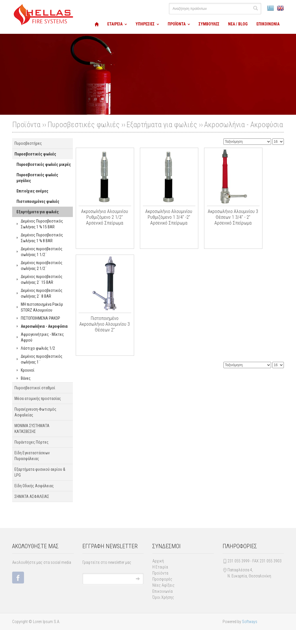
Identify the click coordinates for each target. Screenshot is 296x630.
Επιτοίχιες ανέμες (32, 191)
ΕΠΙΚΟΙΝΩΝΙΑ (268, 24)
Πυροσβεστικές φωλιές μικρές (43, 164)
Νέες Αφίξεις (163, 585)
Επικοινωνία (162, 591)
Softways (249, 621)
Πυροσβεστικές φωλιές (83, 124)
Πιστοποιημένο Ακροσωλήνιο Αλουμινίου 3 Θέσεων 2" (104, 324)
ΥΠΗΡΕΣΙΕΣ (145, 24)
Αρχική (158, 561)
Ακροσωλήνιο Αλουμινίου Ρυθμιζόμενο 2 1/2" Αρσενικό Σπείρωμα (104, 217)
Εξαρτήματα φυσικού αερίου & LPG (39, 472)
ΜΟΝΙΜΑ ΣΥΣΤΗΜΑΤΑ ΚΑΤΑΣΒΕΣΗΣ (31, 428)
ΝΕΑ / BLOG (238, 24)
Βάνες (26, 378)
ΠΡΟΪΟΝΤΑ (177, 24)
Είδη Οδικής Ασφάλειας (34, 485)
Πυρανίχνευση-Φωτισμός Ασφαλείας (35, 412)
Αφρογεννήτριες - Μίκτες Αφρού (42, 337)
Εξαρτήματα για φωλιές (162, 124)
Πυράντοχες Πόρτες (31, 442)
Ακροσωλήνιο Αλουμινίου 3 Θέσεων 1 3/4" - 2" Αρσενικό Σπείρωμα (233, 217)
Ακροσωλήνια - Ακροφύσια (243, 124)
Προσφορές (162, 579)
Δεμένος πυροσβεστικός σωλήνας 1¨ (41, 359)
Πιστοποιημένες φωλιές (37, 201)
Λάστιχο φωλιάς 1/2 (38, 348)
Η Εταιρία (160, 567)
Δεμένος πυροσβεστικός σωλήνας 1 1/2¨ (41, 252)
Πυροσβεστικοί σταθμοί (34, 388)
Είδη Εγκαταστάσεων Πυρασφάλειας (32, 456)
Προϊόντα (160, 573)
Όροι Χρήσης (163, 597)
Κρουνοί (27, 370)
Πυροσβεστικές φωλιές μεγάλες (37, 178)
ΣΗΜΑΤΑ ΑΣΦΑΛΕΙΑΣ (31, 496)
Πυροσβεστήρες (28, 143)
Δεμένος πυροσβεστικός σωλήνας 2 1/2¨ (41, 265)
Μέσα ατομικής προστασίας (37, 398)
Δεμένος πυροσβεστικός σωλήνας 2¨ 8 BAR (41, 293)
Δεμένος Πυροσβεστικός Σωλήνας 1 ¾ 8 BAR (42, 238)
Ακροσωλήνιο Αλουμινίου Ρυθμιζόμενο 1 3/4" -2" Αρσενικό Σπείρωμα (168, 217)
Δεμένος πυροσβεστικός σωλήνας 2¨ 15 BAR (41, 279)
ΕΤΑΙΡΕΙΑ (115, 24)
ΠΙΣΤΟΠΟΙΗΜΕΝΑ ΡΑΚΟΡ (40, 318)
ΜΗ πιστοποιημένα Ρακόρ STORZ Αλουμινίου (42, 307)
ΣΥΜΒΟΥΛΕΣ (209, 24)
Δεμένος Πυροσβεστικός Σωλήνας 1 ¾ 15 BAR (42, 224)
